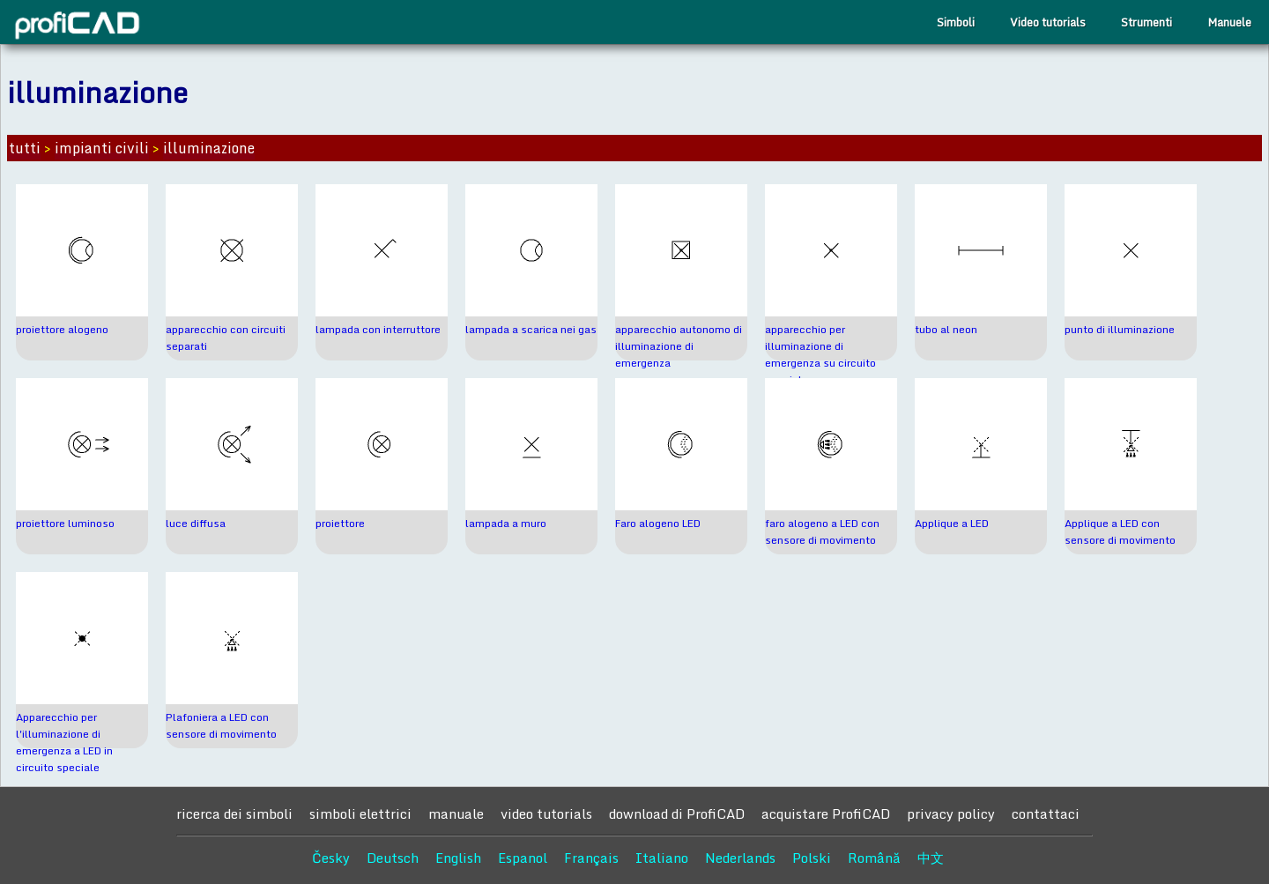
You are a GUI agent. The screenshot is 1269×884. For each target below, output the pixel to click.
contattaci (1046, 813)
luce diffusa (196, 523)
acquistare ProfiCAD (825, 813)
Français (591, 857)
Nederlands (740, 857)
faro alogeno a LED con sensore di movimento (822, 531)
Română (874, 857)
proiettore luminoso (65, 523)
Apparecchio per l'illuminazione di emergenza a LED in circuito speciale (64, 742)
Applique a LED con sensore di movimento (1120, 531)
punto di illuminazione (1120, 329)
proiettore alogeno (62, 329)
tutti (25, 148)
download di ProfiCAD (677, 813)
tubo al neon (946, 329)
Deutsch (393, 857)
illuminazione (209, 148)
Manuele (1229, 22)
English (458, 857)
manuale (456, 813)
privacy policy (951, 813)
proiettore (340, 523)
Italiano (661, 857)
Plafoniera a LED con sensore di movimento (221, 725)
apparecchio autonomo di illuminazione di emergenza (678, 346)
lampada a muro (505, 523)
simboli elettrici (360, 813)
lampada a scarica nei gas (531, 329)
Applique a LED (952, 523)
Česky (331, 857)
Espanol (522, 857)
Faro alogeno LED (658, 523)
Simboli (956, 22)
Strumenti (1146, 22)
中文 (930, 857)
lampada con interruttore (378, 329)
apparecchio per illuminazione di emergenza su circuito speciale (820, 354)
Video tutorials (1048, 22)
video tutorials (546, 813)
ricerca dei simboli (234, 813)
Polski (811, 857)
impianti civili (102, 148)
